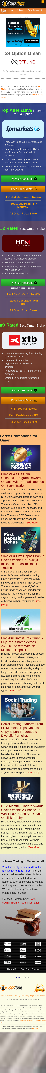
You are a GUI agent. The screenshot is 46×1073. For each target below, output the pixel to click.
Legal (32, 996)
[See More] (32, 522)
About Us (3, 996)
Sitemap (42, 996)
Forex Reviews (33, 10)
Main (12, 10)
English (21, 10)
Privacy (17, 996)
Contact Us (10, 996)
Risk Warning (25, 996)
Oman (4, 10)
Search (37, 996)
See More (35, 1028)
